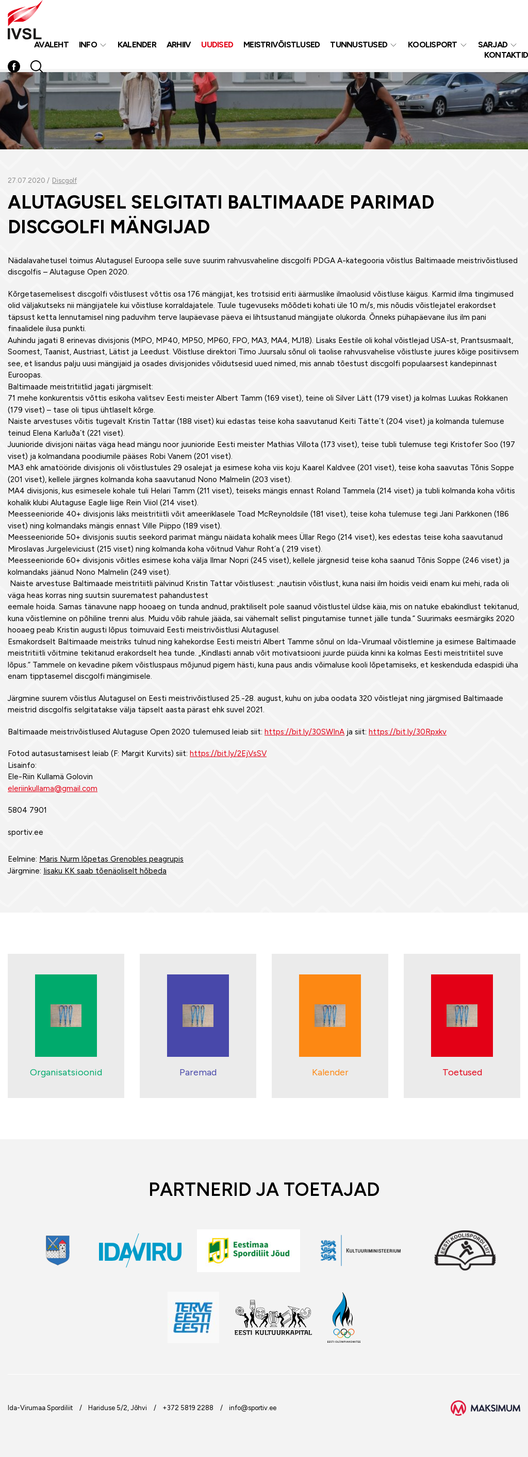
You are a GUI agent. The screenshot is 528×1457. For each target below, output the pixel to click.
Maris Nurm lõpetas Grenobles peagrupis (111, 859)
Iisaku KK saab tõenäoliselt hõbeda (105, 871)
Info (88, 45)
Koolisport (432, 45)
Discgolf (64, 180)
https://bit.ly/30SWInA (304, 731)
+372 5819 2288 (187, 1408)
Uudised (217, 45)
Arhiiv (179, 45)
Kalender (137, 45)
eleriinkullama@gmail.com (52, 788)
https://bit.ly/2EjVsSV (228, 753)
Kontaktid (506, 56)
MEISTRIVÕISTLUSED (281, 45)
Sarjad (493, 45)
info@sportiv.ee (252, 1408)
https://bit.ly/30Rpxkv (408, 731)
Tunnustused (358, 45)
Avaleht (51, 45)
